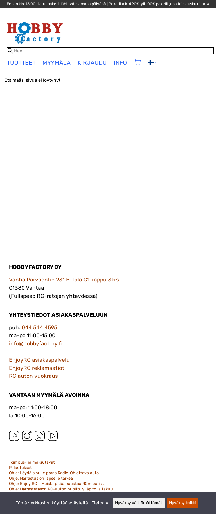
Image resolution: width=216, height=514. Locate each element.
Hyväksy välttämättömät (138, 502)
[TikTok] (40, 437)
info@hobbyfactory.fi (35, 343)
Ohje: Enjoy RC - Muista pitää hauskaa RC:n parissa (57, 483)
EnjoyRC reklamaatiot (36, 368)
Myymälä (56, 62)
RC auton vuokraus (33, 376)
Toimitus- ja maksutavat (32, 462)
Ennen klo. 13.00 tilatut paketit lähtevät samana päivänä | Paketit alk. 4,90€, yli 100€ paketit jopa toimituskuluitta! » (108, 3)
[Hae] (110, 50)
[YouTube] (53, 437)
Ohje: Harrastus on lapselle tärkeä (41, 478)
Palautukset (20, 467)
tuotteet (21, 62)
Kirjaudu (92, 62)
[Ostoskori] (137, 65)
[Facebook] (14, 437)
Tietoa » (100, 503)
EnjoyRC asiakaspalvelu (39, 360)
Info (120, 62)
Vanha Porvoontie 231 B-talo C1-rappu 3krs (64, 279)
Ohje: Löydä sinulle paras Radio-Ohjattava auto (54, 473)
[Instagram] (27, 437)
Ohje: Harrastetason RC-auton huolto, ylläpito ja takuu (61, 489)
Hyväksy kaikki (182, 502)
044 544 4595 (39, 327)
